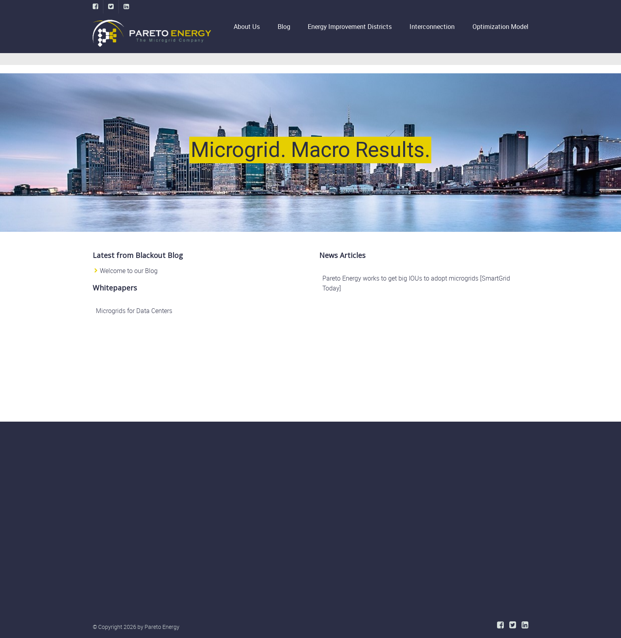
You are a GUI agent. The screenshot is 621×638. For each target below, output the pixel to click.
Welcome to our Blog (129, 270)
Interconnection (432, 26)
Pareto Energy (162, 626)
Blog (284, 26)
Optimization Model (500, 26)
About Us (250, 26)
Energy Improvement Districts (350, 26)
